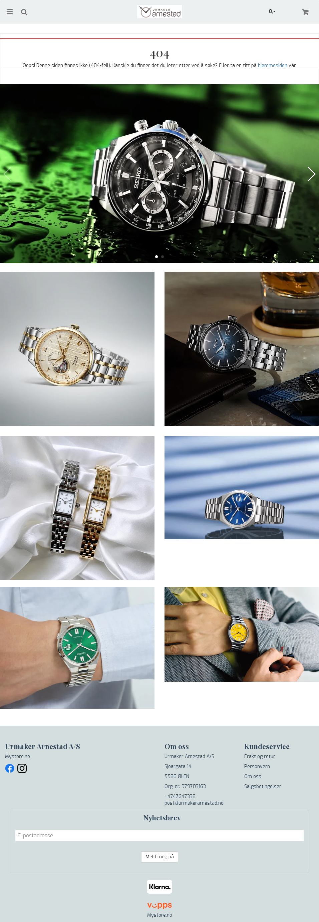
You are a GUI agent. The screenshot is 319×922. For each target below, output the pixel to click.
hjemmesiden (272, 65)
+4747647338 (180, 796)
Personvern (257, 766)
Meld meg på (159, 857)
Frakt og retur (259, 756)
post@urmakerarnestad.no (194, 803)
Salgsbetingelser (262, 786)
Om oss (252, 776)
